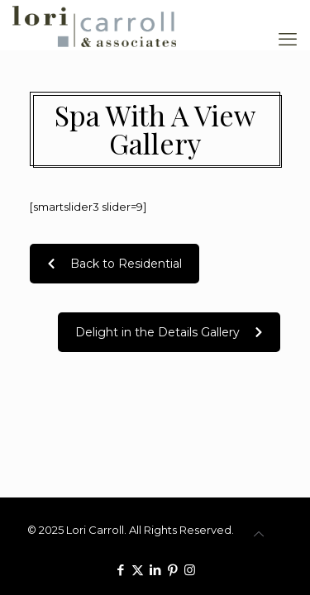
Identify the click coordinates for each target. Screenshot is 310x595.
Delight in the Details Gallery (169, 332)
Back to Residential (114, 263)
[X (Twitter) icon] (137, 570)
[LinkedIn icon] (155, 570)
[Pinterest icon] (172, 570)
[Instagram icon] (190, 570)
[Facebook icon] (120, 570)
